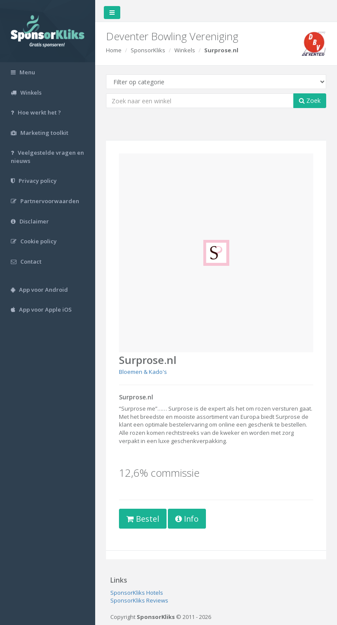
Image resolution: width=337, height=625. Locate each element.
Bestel (142, 518)
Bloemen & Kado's (143, 372)
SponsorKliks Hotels (136, 592)
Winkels (184, 50)
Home (114, 50)
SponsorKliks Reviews (139, 600)
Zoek (310, 100)
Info (187, 518)
